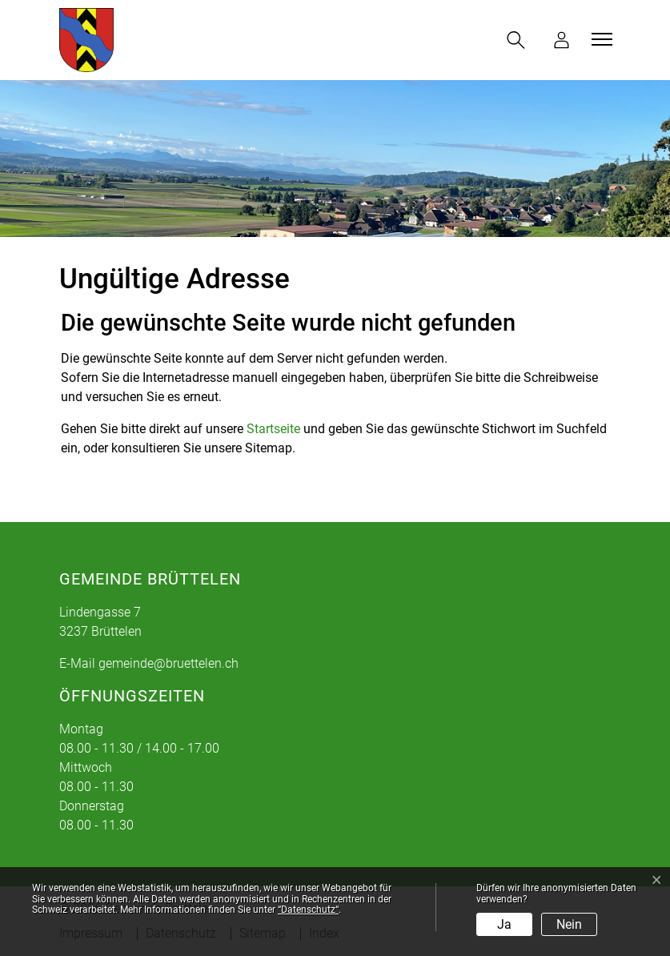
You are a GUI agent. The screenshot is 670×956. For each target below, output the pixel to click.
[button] (519, 40)
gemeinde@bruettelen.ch (168, 663)
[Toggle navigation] (600, 39)
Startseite (273, 428)
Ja (504, 924)
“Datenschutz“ (308, 909)
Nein (569, 924)
